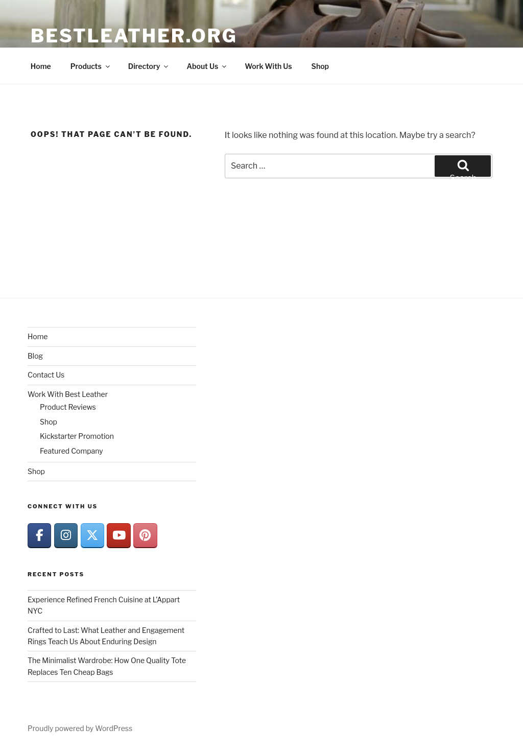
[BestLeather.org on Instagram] (66, 535)
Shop (320, 66)
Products (90, 66)
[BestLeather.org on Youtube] (118, 535)
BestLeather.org (134, 36)
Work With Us (268, 66)
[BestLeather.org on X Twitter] (92, 535)
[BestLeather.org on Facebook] (39, 535)
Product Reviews (68, 407)
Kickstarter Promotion (77, 436)
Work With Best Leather (68, 394)
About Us (207, 66)
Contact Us (46, 374)
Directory (149, 66)
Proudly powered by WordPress (80, 728)
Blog (35, 355)
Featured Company (71, 451)
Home (41, 66)
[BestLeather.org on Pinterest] (145, 535)
